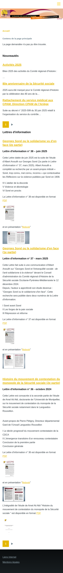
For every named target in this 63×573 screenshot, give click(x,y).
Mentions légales (11, 562)
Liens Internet (9, 557)
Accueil (6, 31)
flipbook (26, 227)
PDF (5, 200)
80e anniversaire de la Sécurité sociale (28, 83)
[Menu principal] (58, 3)
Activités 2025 (12, 64)
